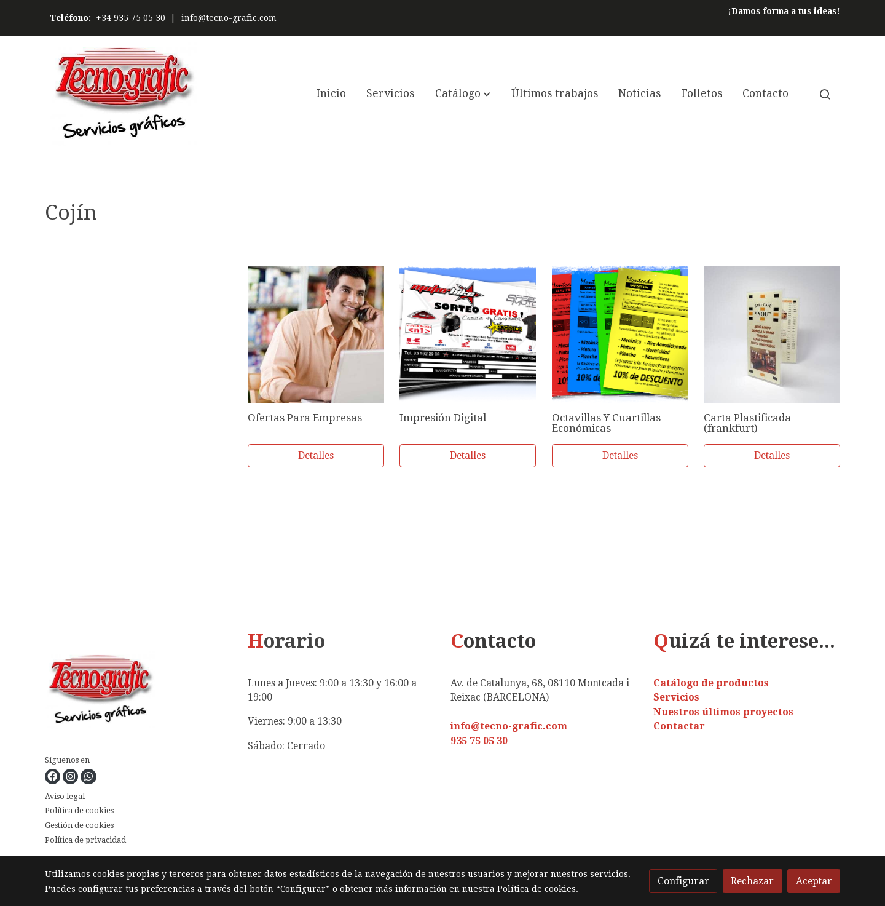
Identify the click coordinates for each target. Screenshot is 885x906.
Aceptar (814, 881)
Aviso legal (65, 796)
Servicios (676, 697)
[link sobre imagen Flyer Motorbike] (467, 334)
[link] (123, 94)
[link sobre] (138, 692)
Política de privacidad (85, 839)
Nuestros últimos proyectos (723, 712)
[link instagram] (70, 776)
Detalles (316, 455)
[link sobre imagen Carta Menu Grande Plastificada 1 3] (772, 334)
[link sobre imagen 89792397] (316, 334)
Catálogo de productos (711, 683)
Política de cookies (79, 810)
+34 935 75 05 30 (130, 18)
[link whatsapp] (88, 776)
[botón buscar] (825, 94)
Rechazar (752, 881)
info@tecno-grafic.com (229, 18)
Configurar (683, 881)
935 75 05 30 (479, 741)
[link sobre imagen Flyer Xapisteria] (620, 334)
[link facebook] (52, 776)
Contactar (679, 726)
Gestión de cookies (79, 825)
